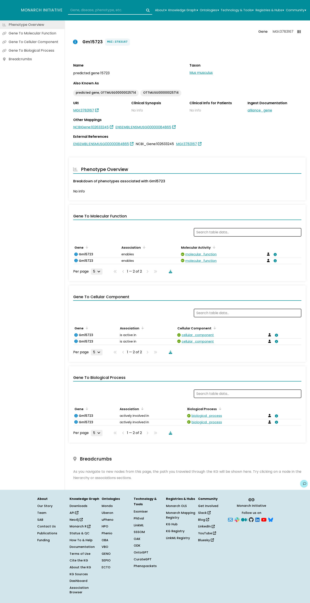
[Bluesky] (270, 519)
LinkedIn (206, 526)
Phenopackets (145, 566)
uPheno (107, 520)
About (160, 10)
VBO (105, 547)
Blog (203, 520)
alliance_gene (260, 110)
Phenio (107, 533)
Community (296, 10)
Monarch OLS (176, 506)
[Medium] (244, 519)
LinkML (139, 525)
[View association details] (274, 254)
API (74, 513)
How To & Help (81, 540)
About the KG (80, 567)
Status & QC (80, 533)
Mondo (107, 506)
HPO (105, 526)
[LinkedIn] (257, 519)
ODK (137, 545)
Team (41, 513)
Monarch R (80, 526)
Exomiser (141, 511)
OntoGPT (141, 552)
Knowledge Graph (183, 10)
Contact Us (46, 526)
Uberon (107, 513)
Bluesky (206, 540)
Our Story (45, 506)
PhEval (139, 518)
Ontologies (209, 10)
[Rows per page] (96, 271)
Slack (204, 513)
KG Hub (172, 524)
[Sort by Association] (143, 247)
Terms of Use (80, 554)
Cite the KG (79, 560)
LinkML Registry (178, 538)
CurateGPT (143, 559)
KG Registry (175, 531)
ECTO (106, 567)
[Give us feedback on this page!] (304, 484)
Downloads (78, 506)
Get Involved (208, 506)
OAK (137, 539)
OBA (105, 540)
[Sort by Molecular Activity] (213, 247)
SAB (40, 520)
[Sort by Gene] (86, 247)
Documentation (82, 547)
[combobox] (110, 10)
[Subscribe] (230, 519)
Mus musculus (201, 72)
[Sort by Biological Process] (219, 408)
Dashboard (78, 581)
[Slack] (237, 519)
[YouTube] (264, 519)
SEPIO (106, 560)
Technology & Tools (237, 10)
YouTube (207, 533)
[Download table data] (169, 271)
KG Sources (79, 574)
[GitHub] (251, 519)
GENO (106, 554)
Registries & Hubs (270, 10)
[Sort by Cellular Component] (214, 328)
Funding (43, 540)
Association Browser (79, 590)
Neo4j (76, 520)
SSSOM (139, 532)
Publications (47, 533)
